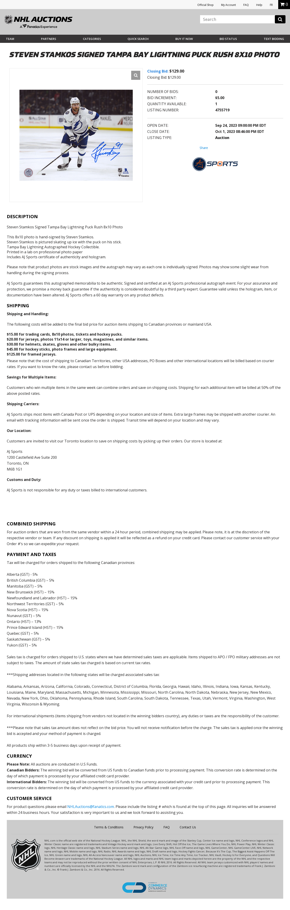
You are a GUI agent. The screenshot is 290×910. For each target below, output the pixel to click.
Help (259, 5)
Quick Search (138, 39)
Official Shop (205, 5)
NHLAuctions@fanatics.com (90, 806)
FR (271, 5)
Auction (222, 137)
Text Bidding (274, 39)
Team (10, 39)
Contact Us (188, 827)
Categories (92, 39)
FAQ (246, 5)
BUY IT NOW (184, 39)
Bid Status (228, 39)
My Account (228, 5)
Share (204, 148)
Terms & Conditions (108, 827)
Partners (48, 39)
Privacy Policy (143, 827)
